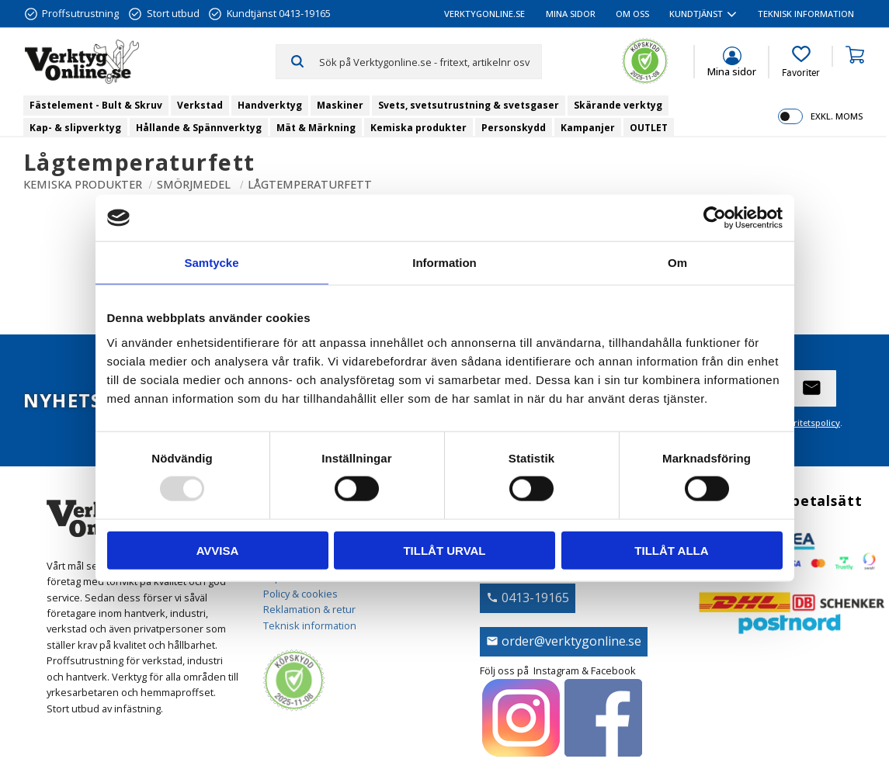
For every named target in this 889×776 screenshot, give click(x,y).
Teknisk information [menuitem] (806, 13)
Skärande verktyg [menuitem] (618, 105)
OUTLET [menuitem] (649, 127)
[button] (801, 62)
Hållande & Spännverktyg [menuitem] (199, 127)
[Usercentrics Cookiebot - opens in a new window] (715, 218)
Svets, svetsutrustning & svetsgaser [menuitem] (468, 105)
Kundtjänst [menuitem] (696, 13)
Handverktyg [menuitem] (270, 105)
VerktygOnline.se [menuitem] (484, 13)
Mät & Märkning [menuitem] (316, 127)
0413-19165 (535, 597)
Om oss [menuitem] (632, 13)
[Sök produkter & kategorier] (430, 61)
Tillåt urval (444, 549)
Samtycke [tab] (211, 262)
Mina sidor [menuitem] (571, 13)
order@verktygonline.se (571, 641)
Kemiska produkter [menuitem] (418, 127)
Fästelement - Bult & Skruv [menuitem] (96, 105)
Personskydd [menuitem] (513, 127)
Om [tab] (677, 262)
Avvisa (217, 549)
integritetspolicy (806, 422)
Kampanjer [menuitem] (588, 127)
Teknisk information (309, 625)
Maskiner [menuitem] (340, 105)
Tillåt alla (671, 549)
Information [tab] (444, 262)
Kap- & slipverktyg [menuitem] (75, 127)
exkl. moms (837, 116)
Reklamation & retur (309, 609)
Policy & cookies (300, 594)
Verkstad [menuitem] (200, 105)
